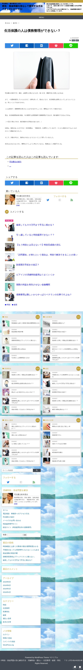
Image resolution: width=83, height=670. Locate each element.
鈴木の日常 (7, 622)
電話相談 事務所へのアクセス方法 (16, 514)
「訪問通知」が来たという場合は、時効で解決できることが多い (47, 255)
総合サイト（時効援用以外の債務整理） (17, 527)
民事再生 (6, 612)
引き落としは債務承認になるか (21, 357)
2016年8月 (7, 585)
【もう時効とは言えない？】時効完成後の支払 (38, 245)
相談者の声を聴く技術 (58, 461)
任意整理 (6, 608)
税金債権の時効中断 (17, 331)
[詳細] (18, 205)
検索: (5, 535)
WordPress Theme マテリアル (46, 657)
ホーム (5, 510)
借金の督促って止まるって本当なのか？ (23, 409)
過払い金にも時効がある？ (19, 435)
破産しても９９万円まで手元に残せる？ (35, 225)
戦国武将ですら (56, 435)
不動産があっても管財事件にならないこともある (21, 550)
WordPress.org (8, 645)
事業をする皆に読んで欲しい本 (61, 426)
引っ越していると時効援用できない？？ (35, 235)
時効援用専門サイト (10, 524)
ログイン (6, 634)
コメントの (9, 641)
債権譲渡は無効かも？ (58, 323)
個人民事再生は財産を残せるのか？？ (23, 383)
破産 (77, 40)
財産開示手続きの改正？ (27, 264)
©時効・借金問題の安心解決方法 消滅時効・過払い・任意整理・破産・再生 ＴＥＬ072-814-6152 (40, 660)
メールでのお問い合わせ (12, 520)
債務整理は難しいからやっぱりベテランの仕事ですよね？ (44, 294)
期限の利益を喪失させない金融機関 (33, 284)
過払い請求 (7, 618)
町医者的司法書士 (57, 452)
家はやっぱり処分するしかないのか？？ (23, 392)
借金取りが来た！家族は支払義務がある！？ (65, 340)
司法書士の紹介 (15, 162)
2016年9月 (7, 582)
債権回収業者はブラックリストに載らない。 (24, 340)
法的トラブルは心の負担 (59, 443)
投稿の (7, 638)
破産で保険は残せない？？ (60, 409)
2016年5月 (7, 589)
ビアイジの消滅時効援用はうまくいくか (35, 274)
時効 (73, 40)
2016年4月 (7, 592)
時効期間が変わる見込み (19, 349)
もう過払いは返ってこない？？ (21, 443)
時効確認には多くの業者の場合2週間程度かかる (26, 323)
